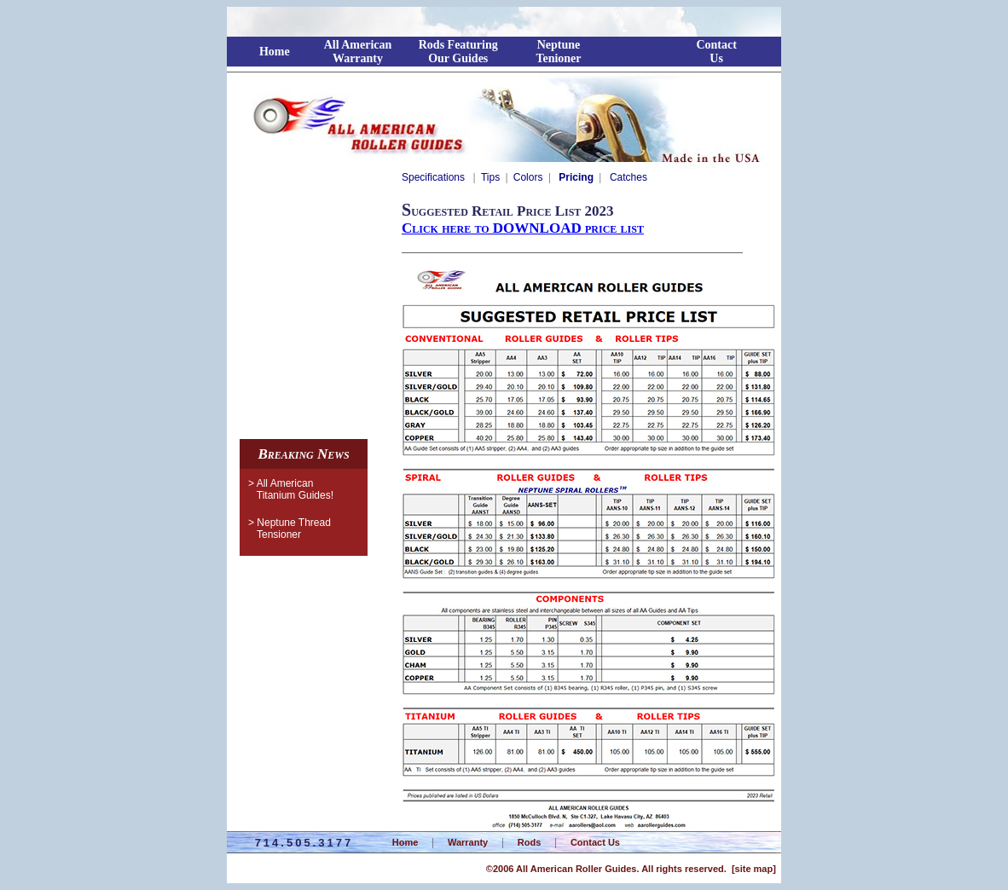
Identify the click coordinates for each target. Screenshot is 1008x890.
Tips (490, 177)
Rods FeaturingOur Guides (458, 51)
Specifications (433, 177)
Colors (528, 177)
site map (754, 869)
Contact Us (595, 842)
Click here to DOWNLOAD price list (523, 228)
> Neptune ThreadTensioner (285, 528)
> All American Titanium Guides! (298, 489)
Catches (627, 177)
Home (274, 51)
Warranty (468, 842)
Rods (530, 842)
